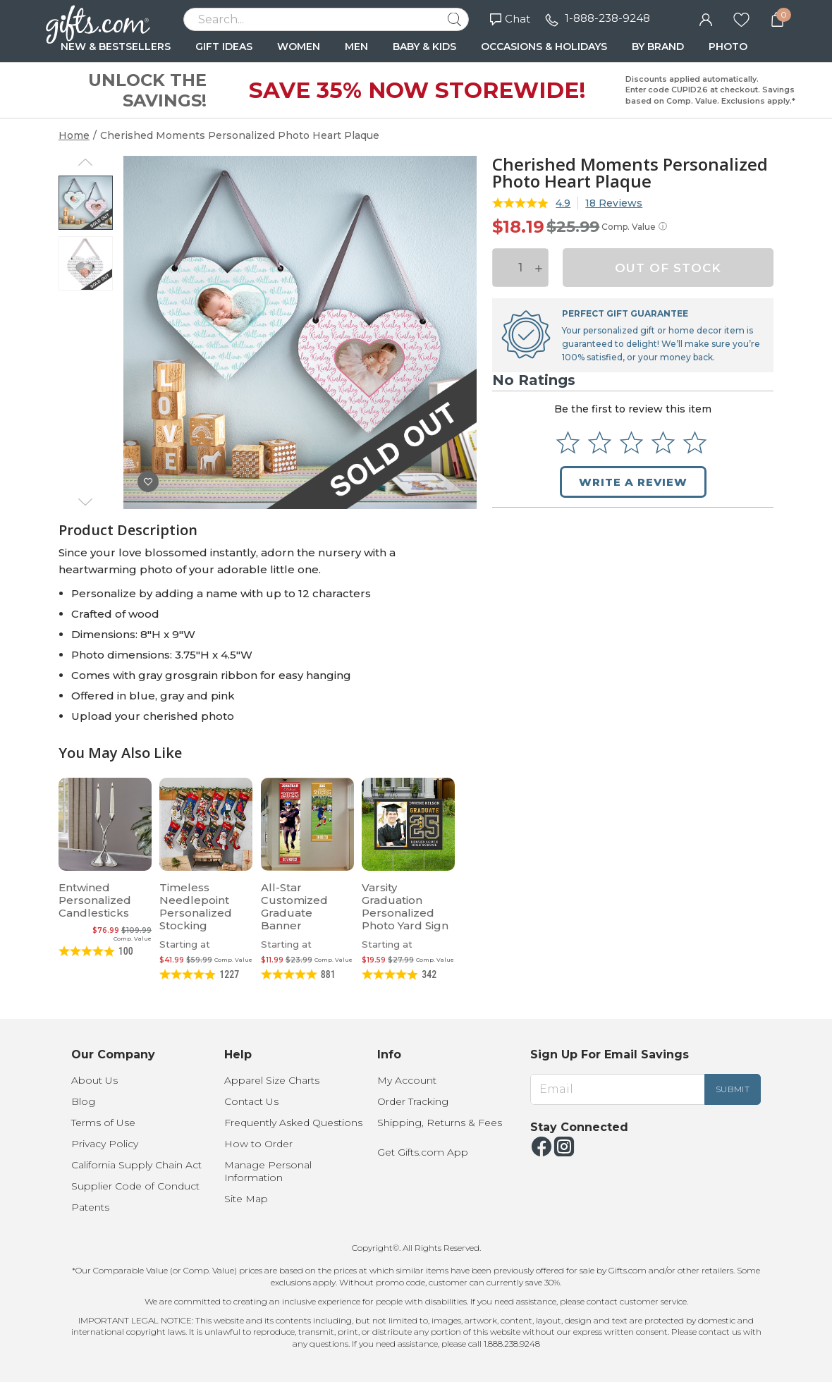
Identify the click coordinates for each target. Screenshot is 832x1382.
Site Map (246, 1198)
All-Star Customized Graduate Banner (294, 906)
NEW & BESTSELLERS (116, 46)
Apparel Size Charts (271, 1080)
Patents (90, 1207)
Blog (83, 1101)
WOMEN (298, 46)
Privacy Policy (104, 1143)
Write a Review (633, 482)
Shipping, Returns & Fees (439, 1122)
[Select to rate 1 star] (567, 442)
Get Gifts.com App (422, 1152)
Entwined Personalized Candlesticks (95, 900)
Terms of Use (103, 1122)
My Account (406, 1080)
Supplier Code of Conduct (135, 1186)
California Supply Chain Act (136, 1164)
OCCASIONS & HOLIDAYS (544, 46)
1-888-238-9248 (607, 18)
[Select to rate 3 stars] (631, 442)
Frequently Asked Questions (293, 1122)
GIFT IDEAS (223, 46)
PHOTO (728, 46)
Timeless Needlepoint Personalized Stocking (195, 906)
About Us (94, 1080)
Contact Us (251, 1101)
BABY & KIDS (424, 46)
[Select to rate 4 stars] (663, 442)
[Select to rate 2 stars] (599, 442)
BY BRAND (658, 46)
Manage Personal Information (268, 1171)
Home (74, 135)
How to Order (258, 1143)
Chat (510, 18)
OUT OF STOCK (668, 268)
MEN (356, 46)
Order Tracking (412, 1101)
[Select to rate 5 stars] (694, 442)
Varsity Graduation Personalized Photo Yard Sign (405, 906)
